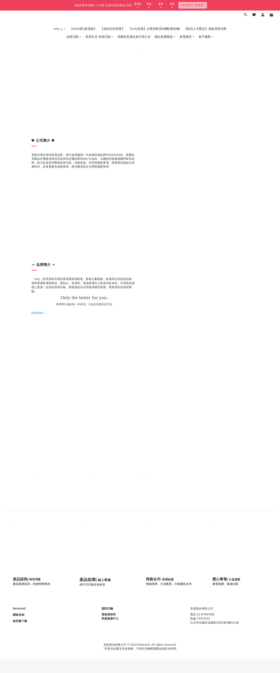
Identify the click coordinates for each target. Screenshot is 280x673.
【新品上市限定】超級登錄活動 (205, 28)
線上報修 (104, 580)
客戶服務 (206, 36)
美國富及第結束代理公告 (134, 36)
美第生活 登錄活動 (99, 36)
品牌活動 (74, 36)
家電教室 (187, 36)
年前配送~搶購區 (193, 5)
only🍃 (59, 28)
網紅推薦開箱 (165, 36)
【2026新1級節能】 (83, 28)
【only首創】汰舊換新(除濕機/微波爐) (154, 28)
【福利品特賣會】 (113, 28)
